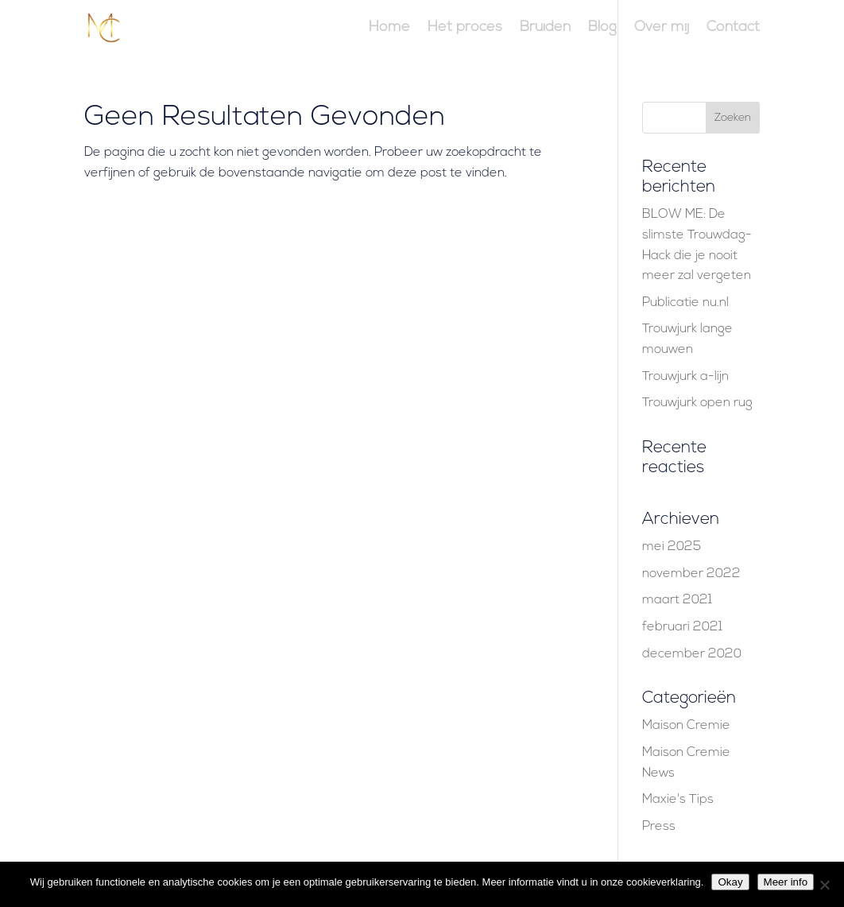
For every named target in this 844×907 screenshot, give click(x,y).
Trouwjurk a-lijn (685, 376)
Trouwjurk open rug (697, 403)
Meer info (786, 882)
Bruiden (545, 28)
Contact (733, 28)
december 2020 (691, 654)
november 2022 (691, 574)
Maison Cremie (686, 725)
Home (389, 28)
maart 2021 (677, 600)
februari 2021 (682, 627)
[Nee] (824, 885)
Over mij (661, 28)
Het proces (465, 28)
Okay (730, 882)
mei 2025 (671, 547)
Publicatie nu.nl (685, 303)
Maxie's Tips (678, 799)
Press (659, 826)
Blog (602, 28)
